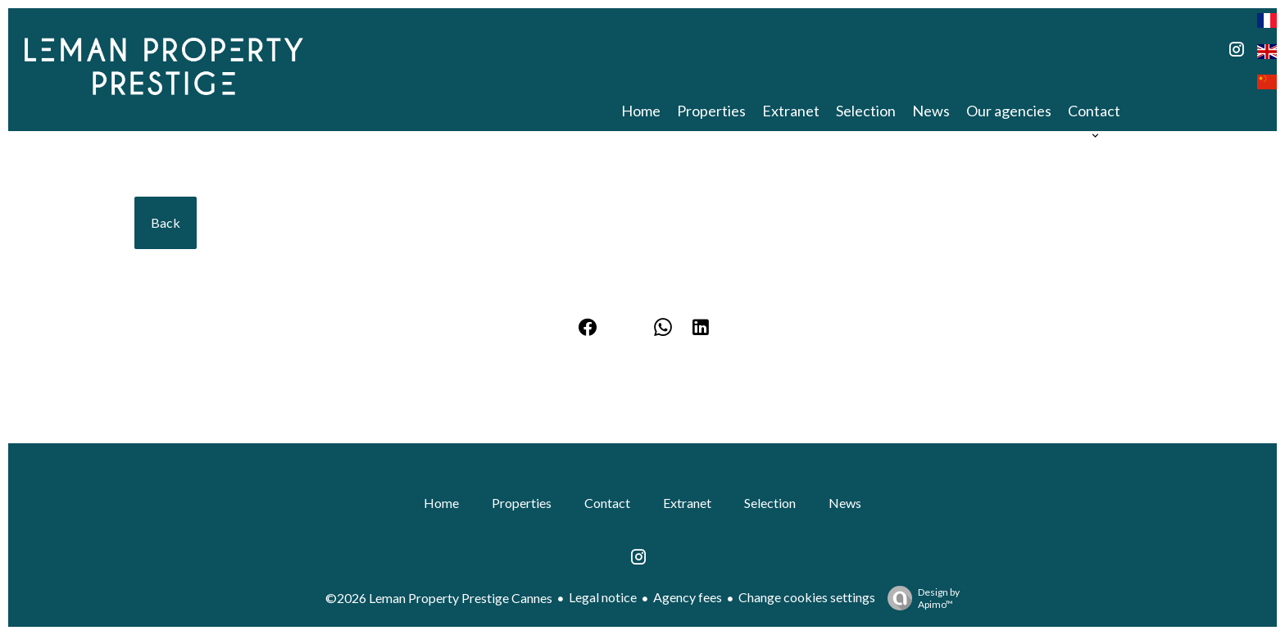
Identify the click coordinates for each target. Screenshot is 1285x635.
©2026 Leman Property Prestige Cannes (438, 598)
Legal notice (603, 597)
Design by (919, 598)
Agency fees (687, 597)
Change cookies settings (806, 597)
